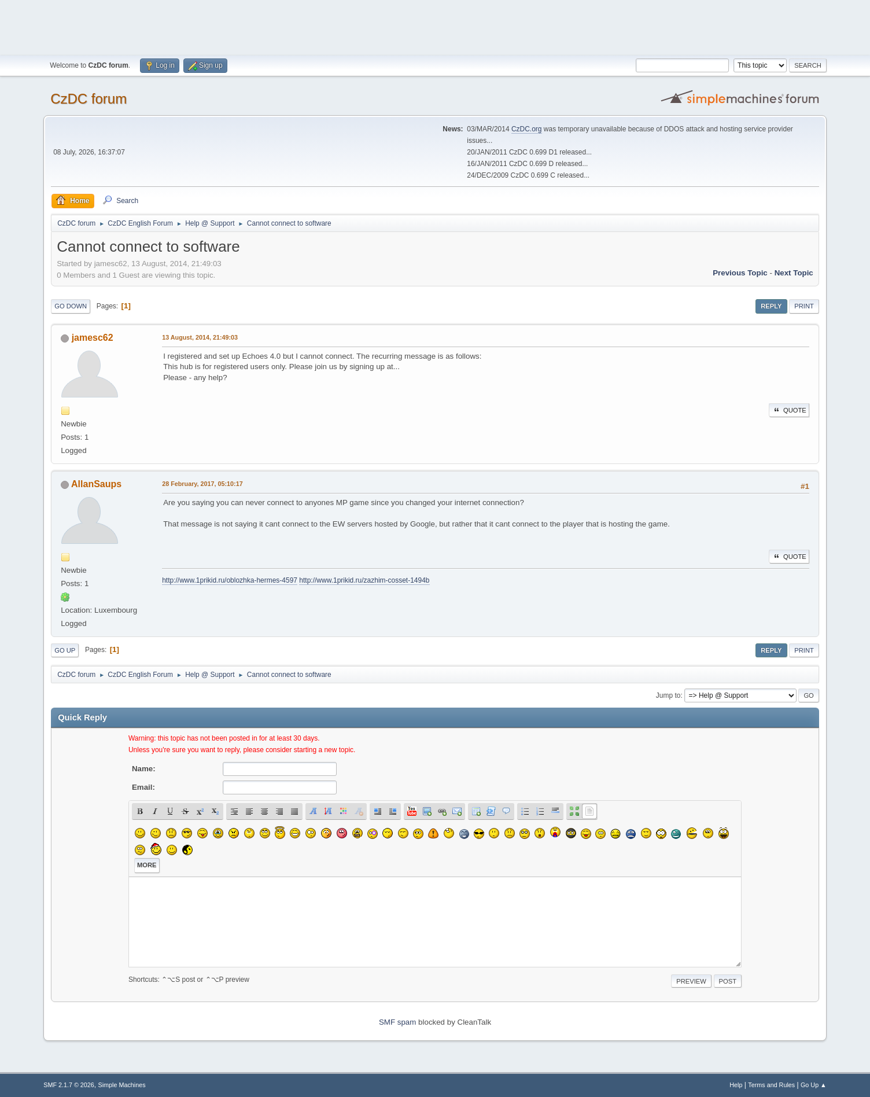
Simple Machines (122, 1084)
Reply (771, 306)
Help (735, 1084)
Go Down (70, 306)
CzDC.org (526, 129)
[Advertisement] (435, 26)
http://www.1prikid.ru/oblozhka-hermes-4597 (229, 580)
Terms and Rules (771, 1084)
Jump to (668, 695)
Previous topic (740, 272)
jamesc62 (92, 338)
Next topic (794, 272)
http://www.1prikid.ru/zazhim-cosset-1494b (364, 580)
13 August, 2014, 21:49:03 (200, 337)
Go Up (64, 650)
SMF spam (397, 1022)
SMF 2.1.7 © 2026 (68, 1084)
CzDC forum (88, 98)
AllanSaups (96, 484)
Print (804, 306)
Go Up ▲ (814, 1084)
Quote (789, 410)
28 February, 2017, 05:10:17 (202, 483)
